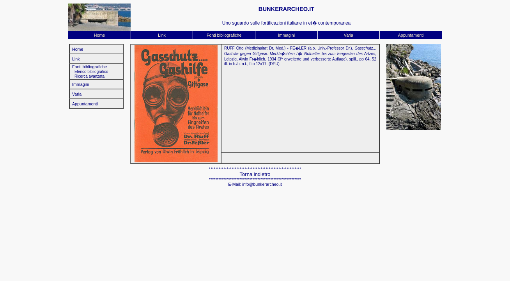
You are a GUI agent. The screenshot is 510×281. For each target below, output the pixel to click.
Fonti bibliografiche (224, 35)
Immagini (286, 35)
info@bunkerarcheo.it (262, 184)
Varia (348, 35)
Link (162, 35)
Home (99, 35)
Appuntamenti (411, 35)
